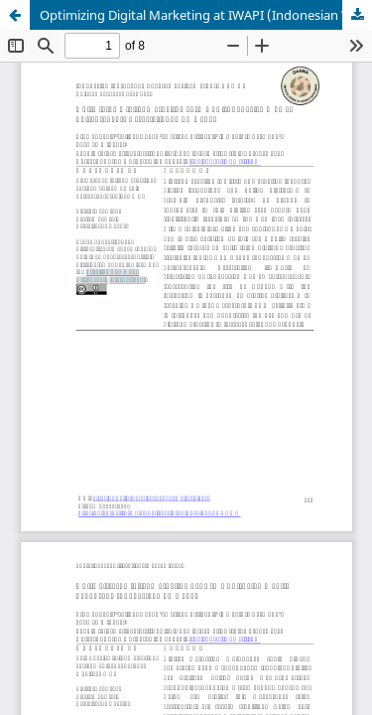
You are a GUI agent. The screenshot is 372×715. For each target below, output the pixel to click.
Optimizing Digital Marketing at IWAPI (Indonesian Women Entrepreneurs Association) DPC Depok (206, 15)
